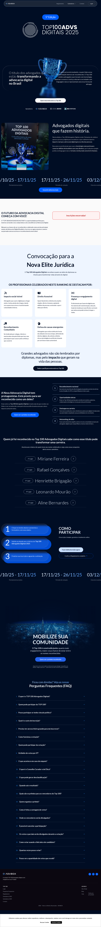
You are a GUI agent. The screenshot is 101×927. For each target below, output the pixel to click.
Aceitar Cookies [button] (56, 922)
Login (91, 3)
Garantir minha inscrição (50, 190)
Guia (83, 894)
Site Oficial (84, 889)
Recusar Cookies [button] (44, 922)
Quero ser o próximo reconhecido (25, 415)
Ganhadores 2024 (7, 899)
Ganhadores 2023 (7, 896)
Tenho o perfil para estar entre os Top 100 (50, 368)
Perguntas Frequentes (8, 891)
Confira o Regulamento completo (76, 556)
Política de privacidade (91, 893)
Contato (82, 3)
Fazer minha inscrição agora (71, 550)
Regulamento (60, 3)
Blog (83, 891)
